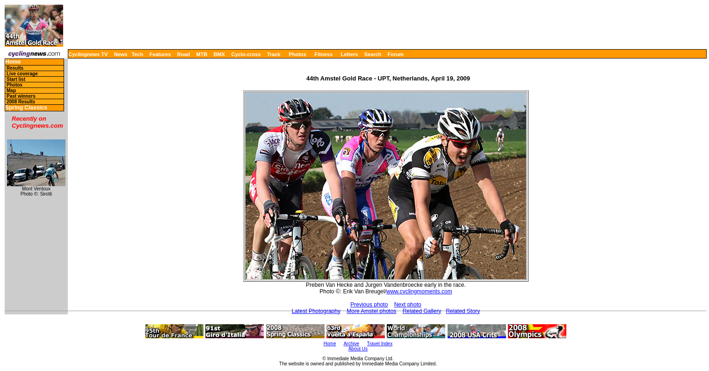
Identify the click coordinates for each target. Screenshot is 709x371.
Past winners (21, 96)
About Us (358, 348)
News (121, 54)
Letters (349, 54)
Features (160, 54)
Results (15, 68)
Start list (16, 79)
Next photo (407, 304)
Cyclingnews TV (88, 54)
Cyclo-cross (246, 54)
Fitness (323, 54)
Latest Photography (316, 311)
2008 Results (21, 101)
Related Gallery (422, 311)
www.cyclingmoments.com (419, 291)
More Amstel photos (371, 311)
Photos (297, 54)
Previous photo (369, 304)
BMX (219, 54)
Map (11, 90)
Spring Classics (26, 108)
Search (373, 54)
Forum (396, 54)
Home (13, 62)
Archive (351, 343)
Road (183, 54)
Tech (137, 54)
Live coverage (22, 73)
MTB (202, 54)
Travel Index (380, 343)
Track (274, 54)
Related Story (463, 311)
